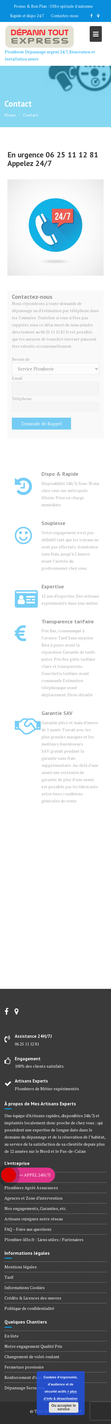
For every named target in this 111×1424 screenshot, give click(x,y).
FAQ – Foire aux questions (28, 1229)
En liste (11, 1336)
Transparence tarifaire (67, 621)
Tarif (8, 1277)
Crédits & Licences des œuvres (32, 1298)
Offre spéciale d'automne (71, 6)
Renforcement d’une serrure (30, 1377)
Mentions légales (20, 1267)
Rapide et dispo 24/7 (27, 15)
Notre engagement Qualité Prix (33, 1346)
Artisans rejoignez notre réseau (33, 1219)
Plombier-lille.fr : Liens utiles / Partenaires (43, 1239)
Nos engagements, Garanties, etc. (35, 1208)
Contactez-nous (64, 15)
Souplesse (53, 523)
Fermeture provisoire (24, 1367)
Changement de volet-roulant (31, 1356)
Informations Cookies (24, 1287)
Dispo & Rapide (59, 473)
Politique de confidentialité (29, 1308)
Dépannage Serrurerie (24, 1388)
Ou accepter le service (63, 1407)
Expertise (52, 586)
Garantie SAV (57, 713)
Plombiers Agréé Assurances (31, 1187)
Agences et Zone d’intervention (33, 1198)
